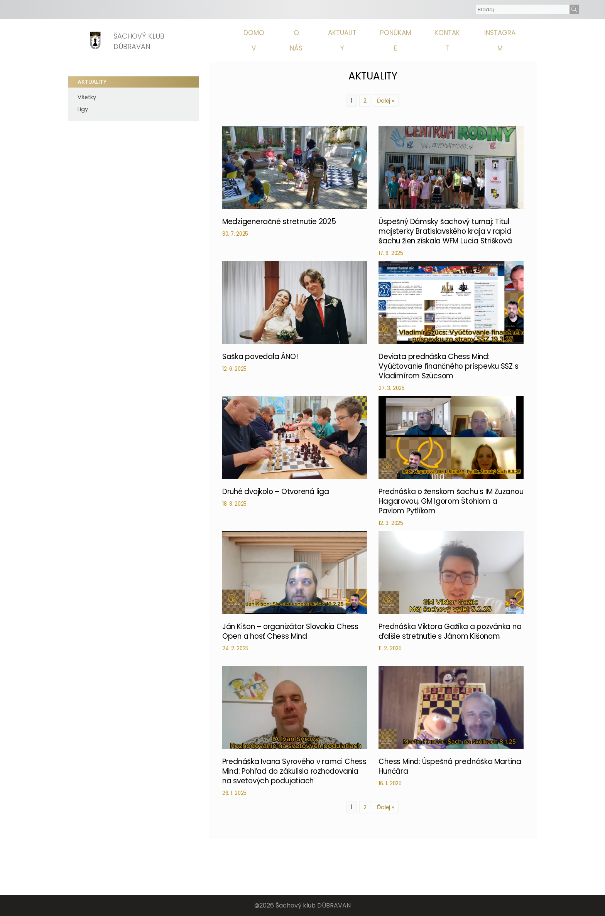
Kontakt (455, 40)
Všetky (87, 97)
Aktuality (356, 40)
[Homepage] (95, 40)
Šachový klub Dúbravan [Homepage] (141, 41)
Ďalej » (386, 100)
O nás (314, 40)
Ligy (83, 109)
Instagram (504, 40)
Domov (276, 40)
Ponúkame (406, 40)
